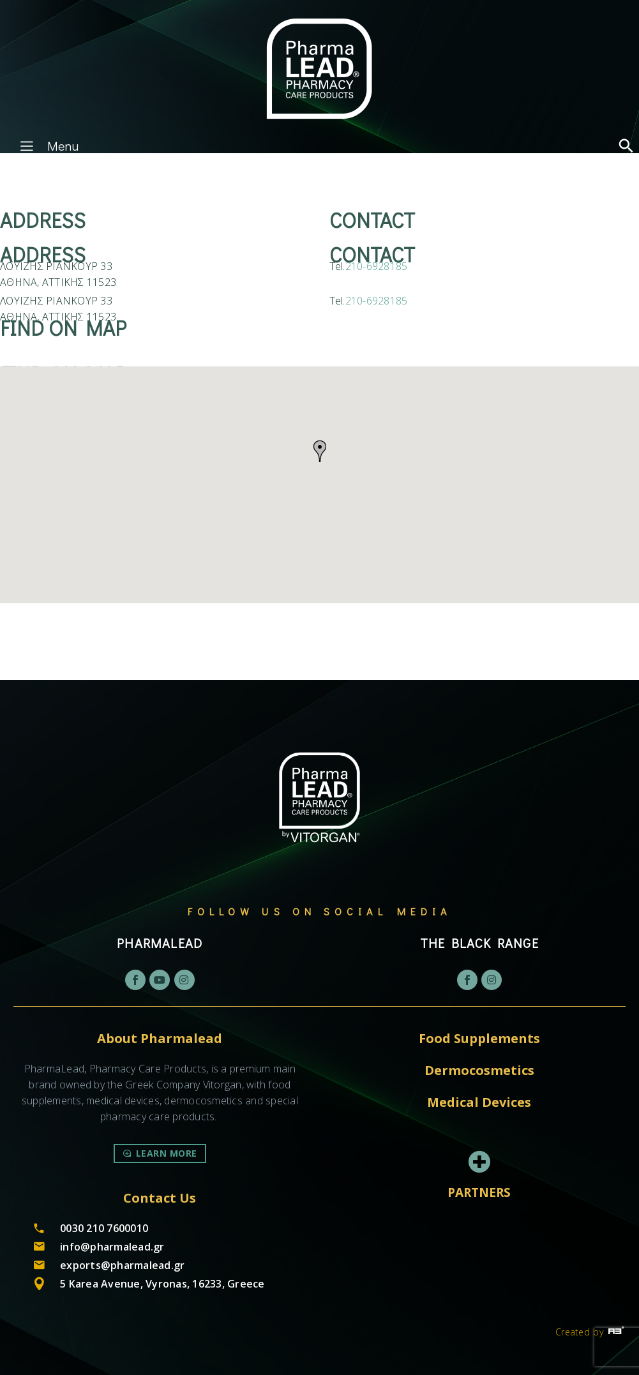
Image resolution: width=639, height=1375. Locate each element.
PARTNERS (479, 1192)
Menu (47, 145)
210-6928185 (376, 266)
